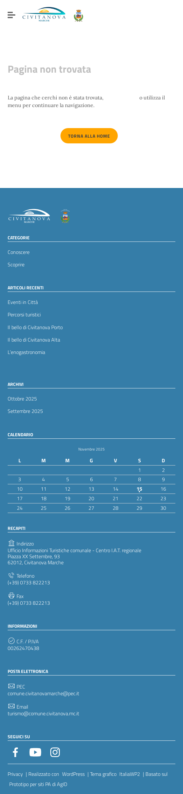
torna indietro (121, 97)
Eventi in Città (23, 302)
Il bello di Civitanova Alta (34, 340)
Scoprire (16, 265)
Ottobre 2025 (22, 399)
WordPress (73, 774)
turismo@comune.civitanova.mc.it (43, 714)
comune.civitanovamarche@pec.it (43, 693)
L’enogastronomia (26, 352)
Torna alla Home (89, 136)
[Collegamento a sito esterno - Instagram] (55, 751)
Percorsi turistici (24, 315)
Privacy (15, 774)
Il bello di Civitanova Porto (35, 327)
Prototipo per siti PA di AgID (38, 784)
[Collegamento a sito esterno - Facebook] (15, 751)
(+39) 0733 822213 (29, 583)
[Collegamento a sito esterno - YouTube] (35, 751)
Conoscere (19, 252)
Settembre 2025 (25, 411)
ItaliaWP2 (129, 774)
